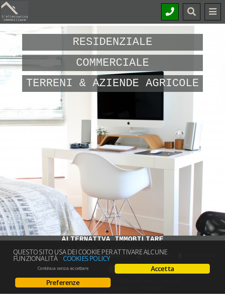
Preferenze (63, 282)
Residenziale (112, 42)
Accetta (162, 268)
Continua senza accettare (63, 268)
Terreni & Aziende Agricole (112, 83)
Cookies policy (86, 258)
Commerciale (112, 63)
